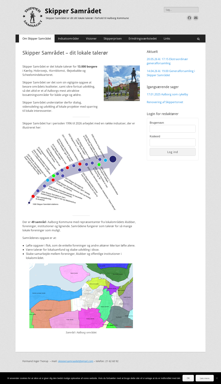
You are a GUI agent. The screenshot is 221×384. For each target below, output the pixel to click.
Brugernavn (157, 122)
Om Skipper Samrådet (36, 38)
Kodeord (155, 136)
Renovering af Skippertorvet (165, 102)
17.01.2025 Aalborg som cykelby (167, 94)
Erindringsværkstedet (143, 38)
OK (188, 378)
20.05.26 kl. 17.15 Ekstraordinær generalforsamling (167, 61)
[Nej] (216, 378)
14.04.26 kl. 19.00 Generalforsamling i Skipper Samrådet (171, 73)
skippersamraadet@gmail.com (75, 361)
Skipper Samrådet (73, 11)
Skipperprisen (113, 38)
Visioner (91, 38)
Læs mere (204, 378)
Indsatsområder (68, 38)
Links (167, 38)
